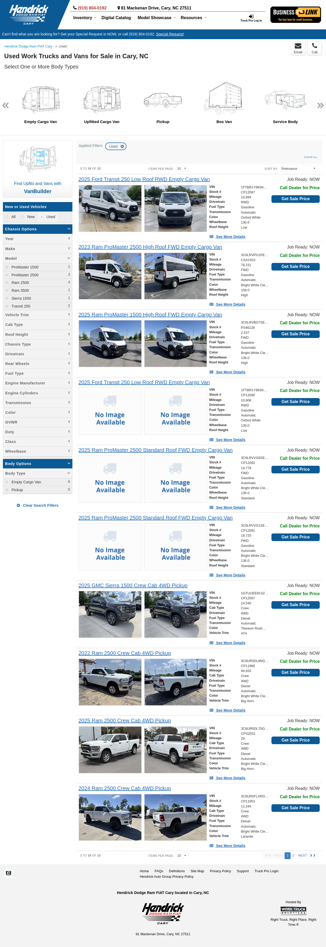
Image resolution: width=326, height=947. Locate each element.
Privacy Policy (220, 871)
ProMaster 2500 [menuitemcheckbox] (24, 275)
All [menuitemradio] (12, 217)
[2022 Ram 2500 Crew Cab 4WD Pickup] (124, 653)
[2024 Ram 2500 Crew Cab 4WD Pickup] (124, 788)
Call (314, 48)
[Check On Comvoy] (8, 873)
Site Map (197, 871)
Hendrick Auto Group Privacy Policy (167, 877)
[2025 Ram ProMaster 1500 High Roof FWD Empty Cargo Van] (150, 315)
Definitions (177, 871)
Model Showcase (157, 17)
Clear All (310, 157)
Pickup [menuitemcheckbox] (16, 490)
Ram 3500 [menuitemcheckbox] (19, 290)
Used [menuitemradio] (50, 217)
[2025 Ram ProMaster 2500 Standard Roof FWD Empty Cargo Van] (155, 450)
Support (243, 871)
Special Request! (170, 34)
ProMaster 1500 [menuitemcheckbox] (24, 267)
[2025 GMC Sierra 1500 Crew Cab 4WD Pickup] (133, 586)
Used (114, 146)
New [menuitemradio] (30, 217)
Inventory (85, 17)
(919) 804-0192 (92, 8)
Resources (194, 17)
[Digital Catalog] (116, 18)
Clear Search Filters (37, 505)
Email (298, 48)
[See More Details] (227, 237)
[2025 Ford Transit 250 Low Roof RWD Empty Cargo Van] (144, 179)
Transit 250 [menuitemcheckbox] (20, 306)
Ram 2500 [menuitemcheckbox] (19, 283)
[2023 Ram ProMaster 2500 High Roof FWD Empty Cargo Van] (150, 247)
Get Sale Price (295, 199)
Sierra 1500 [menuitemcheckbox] (20, 298)
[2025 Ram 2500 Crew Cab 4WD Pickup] (124, 721)
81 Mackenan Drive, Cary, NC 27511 (156, 8)
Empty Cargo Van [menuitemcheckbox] (25, 482)
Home (144, 871)
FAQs (159, 871)
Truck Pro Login (267, 871)
